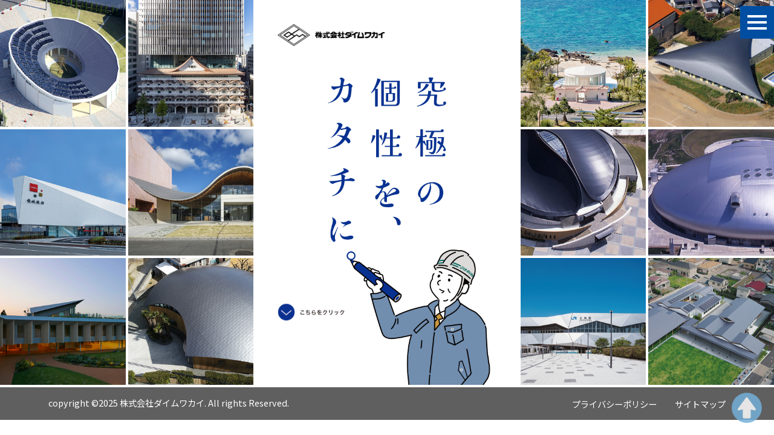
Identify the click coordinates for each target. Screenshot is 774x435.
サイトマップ (700, 404)
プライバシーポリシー (614, 404)
